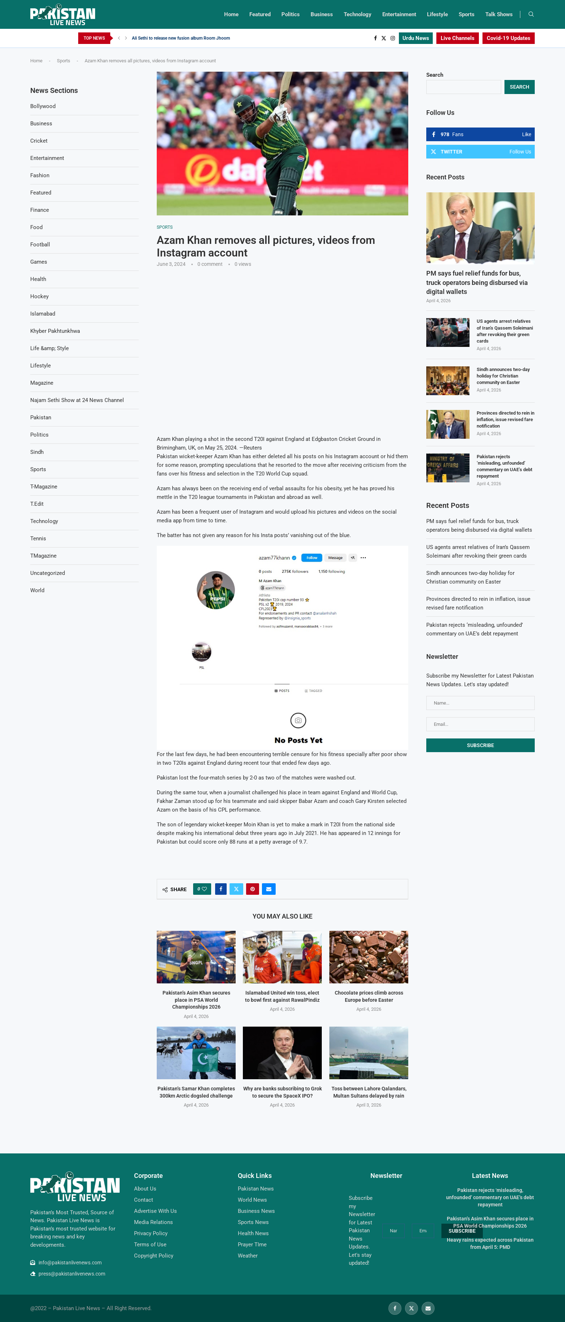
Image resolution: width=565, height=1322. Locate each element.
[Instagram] (392, 38)
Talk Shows (499, 14)
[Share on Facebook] (221, 889)
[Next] (126, 38)
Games (38, 262)
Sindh (37, 452)
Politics (290, 14)
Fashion (39, 175)
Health (38, 279)
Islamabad (42, 314)
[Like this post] (204, 889)
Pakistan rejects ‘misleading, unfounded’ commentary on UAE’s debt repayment (504, 466)
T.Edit (37, 504)
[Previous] (119, 38)
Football (40, 244)
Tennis (38, 538)
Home (231, 14)
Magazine (41, 383)
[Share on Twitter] (236, 889)
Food (36, 227)
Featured (260, 14)
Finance (39, 210)
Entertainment (399, 14)
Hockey (39, 296)
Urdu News (415, 38)
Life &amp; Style (49, 348)
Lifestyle (437, 14)
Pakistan (40, 417)
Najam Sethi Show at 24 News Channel (77, 400)
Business (322, 14)
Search (434, 75)
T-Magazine (43, 486)
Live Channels (458, 38)
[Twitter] (384, 38)
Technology (358, 14)
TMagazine (43, 556)
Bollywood (42, 106)
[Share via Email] (269, 889)
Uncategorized (47, 573)
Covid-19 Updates (508, 38)
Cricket (39, 141)
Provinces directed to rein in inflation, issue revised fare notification (505, 419)
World (37, 590)
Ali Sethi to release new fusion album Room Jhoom (181, 38)
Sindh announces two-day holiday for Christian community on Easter (503, 376)
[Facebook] (375, 38)
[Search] (531, 14)
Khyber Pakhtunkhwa (55, 331)
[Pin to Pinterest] (252, 889)
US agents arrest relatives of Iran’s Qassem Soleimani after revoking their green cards (505, 331)
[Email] (428, 1308)
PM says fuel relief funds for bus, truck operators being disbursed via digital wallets (477, 282)
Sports (467, 14)
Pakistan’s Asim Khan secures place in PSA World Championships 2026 (196, 1000)
